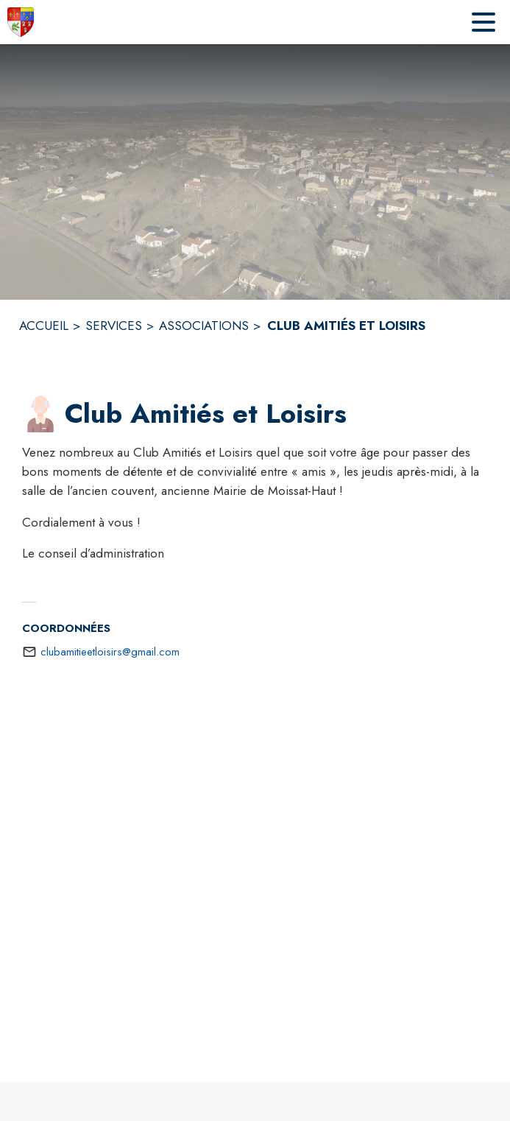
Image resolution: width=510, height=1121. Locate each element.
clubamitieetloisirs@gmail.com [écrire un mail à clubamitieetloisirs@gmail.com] (110, 652)
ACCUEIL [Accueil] (43, 325)
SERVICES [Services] (113, 325)
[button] (40, 414)
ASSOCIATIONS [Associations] (204, 325)
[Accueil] (20, 22)
